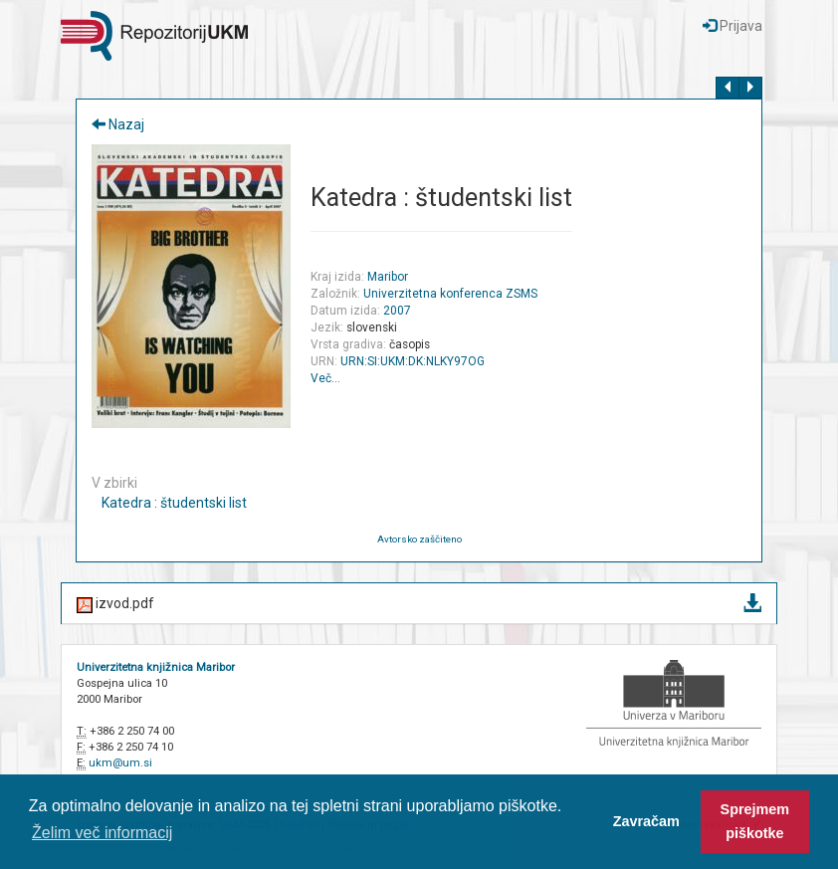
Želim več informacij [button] (102, 832)
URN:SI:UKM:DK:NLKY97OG (412, 361)
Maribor (387, 277)
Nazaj (118, 124)
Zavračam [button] (646, 821)
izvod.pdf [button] (419, 604)
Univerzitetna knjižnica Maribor (156, 667)
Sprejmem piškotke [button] (755, 821)
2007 (397, 311)
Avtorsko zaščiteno (419, 539)
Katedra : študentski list (174, 503)
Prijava (732, 26)
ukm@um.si (120, 763)
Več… (325, 378)
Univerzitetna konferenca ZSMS (450, 294)
